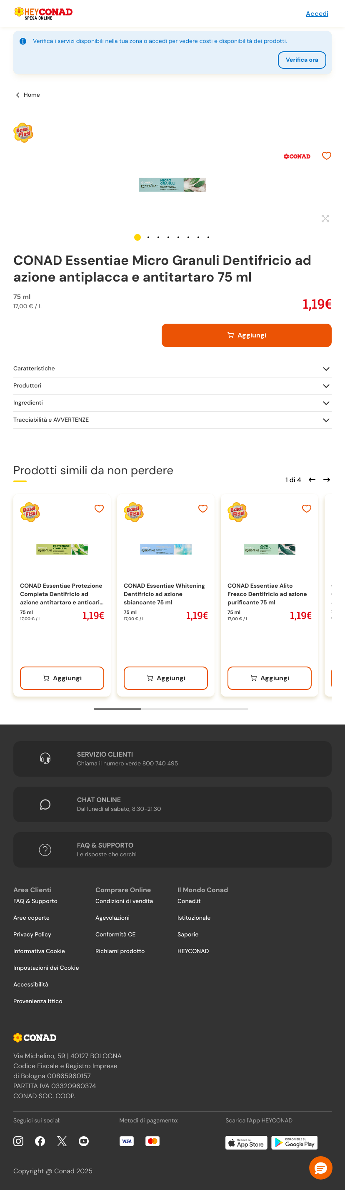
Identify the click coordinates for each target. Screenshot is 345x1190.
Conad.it (189, 901)
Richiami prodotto (120, 951)
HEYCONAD (193, 951)
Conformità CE (115, 934)
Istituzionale (194, 918)
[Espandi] (324, 218)
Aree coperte (31, 918)
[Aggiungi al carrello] (247, 335)
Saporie (188, 934)
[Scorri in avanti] (325, 478)
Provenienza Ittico (37, 1001)
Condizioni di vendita (124, 901)
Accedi (317, 13)
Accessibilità (30, 985)
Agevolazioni (112, 918)
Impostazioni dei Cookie (46, 968)
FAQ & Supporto (35, 901)
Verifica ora (302, 60)
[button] (137, 237)
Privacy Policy (32, 934)
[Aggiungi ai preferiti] (327, 156)
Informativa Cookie (39, 951)
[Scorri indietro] (311, 478)
